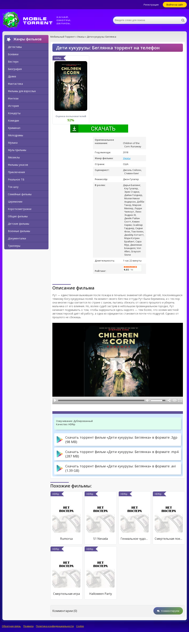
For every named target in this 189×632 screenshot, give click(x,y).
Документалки (17, 238)
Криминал (14, 128)
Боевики (13, 54)
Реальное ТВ (16, 179)
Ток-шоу (13, 187)
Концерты (14, 113)
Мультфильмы (17, 150)
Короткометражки (19, 209)
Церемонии (15, 201)
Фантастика (15, 83)
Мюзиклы (14, 157)
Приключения (16, 172)
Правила (28, 626)
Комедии (13, 120)
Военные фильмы (19, 231)
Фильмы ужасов (18, 164)
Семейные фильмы (20, 194)
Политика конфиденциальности (55, 626)
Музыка (13, 142)
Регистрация (151, 4)
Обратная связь (11, 626)
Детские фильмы (18, 223)
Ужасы (127, 158)
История (13, 106)
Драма (12, 76)
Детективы (15, 47)
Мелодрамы (15, 135)
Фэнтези (13, 98)
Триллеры (14, 245)
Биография (15, 69)
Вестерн (13, 61)
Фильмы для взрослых (22, 91)
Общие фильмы (18, 216)
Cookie (80, 626)
